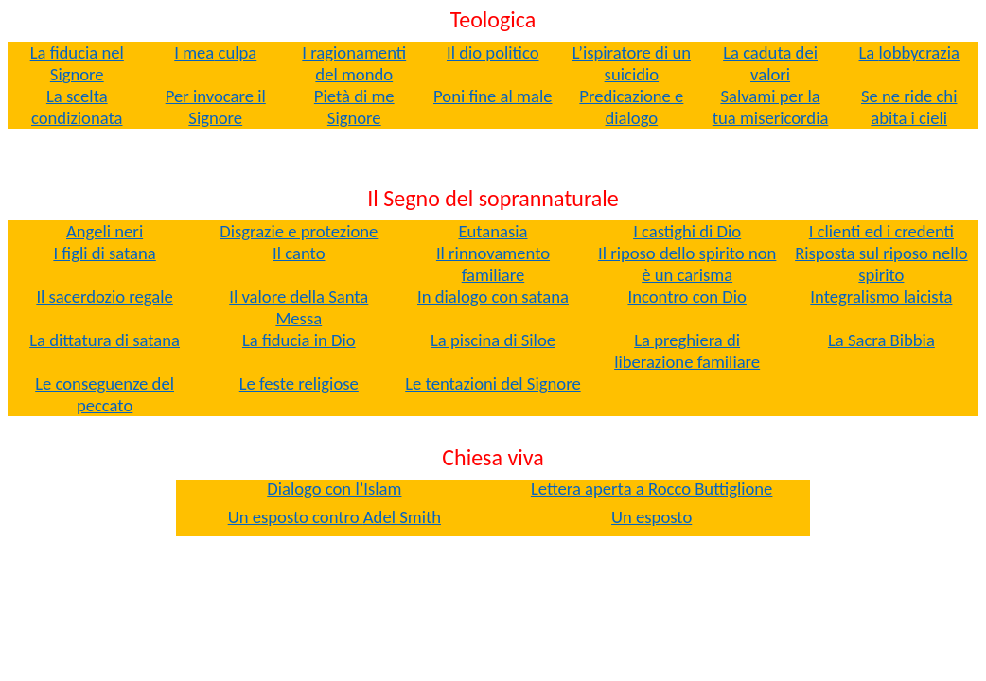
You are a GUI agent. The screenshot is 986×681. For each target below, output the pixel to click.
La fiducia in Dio (299, 340)
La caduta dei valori (770, 63)
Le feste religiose (299, 383)
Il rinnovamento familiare (493, 264)
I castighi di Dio (687, 231)
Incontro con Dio (686, 296)
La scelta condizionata (76, 107)
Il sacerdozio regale (104, 296)
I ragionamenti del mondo (354, 63)
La (909, 52)
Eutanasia (492, 231)
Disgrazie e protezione (299, 231)
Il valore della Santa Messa (298, 307)
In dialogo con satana (493, 296)
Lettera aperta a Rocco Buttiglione (652, 488)
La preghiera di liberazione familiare (687, 351)
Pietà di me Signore (354, 107)
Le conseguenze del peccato (104, 394)
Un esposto (651, 517)
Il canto (299, 253)
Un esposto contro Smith (334, 517)
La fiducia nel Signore (77, 63)
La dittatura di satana (104, 340)
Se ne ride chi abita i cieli (909, 107)
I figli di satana (104, 253)
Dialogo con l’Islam (334, 488)
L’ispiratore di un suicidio (631, 63)
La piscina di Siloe (493, 340)
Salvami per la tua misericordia (771, 107)
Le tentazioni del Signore (492, 383)
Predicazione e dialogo (631, 107)
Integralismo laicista (881, 296)
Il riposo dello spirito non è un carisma (687, 264)
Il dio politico (493, 52)
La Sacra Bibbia (881, 340)
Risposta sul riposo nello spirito (881, 264)
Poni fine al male (492, 96)
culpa (215, 52)
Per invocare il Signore (216, 107)
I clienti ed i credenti (881, 231)
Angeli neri (104, 231)
